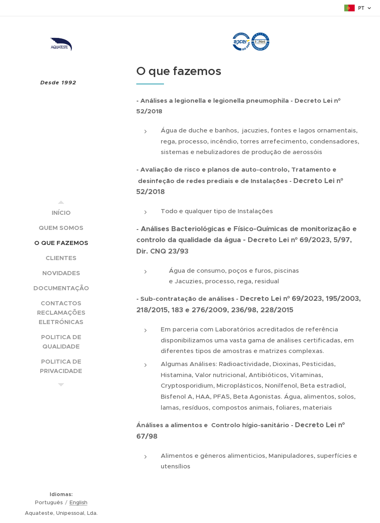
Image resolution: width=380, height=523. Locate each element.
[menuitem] (61, 212)
